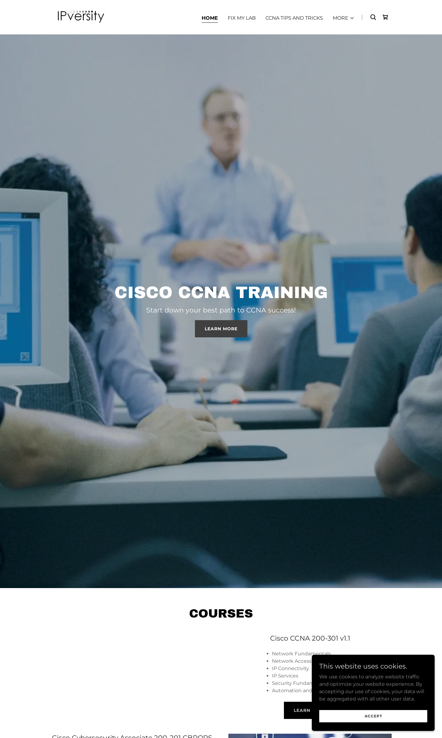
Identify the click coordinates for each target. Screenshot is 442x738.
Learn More (221, 329)
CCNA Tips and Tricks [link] (294, 18)
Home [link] (210, 18)
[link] (80, 17)
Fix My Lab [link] (242, 18)
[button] (344, 18)
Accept (373, 716)
